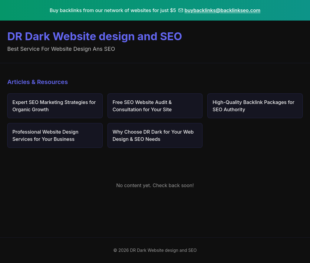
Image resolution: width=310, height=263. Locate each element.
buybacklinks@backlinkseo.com (219, 10)
